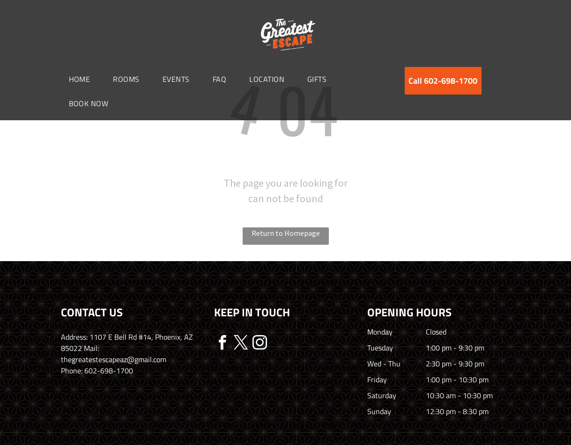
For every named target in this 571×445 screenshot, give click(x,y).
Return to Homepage (286, 233)
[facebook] (222, 344)
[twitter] (241, 344)
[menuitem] (83, 79)
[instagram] (260, 344)
